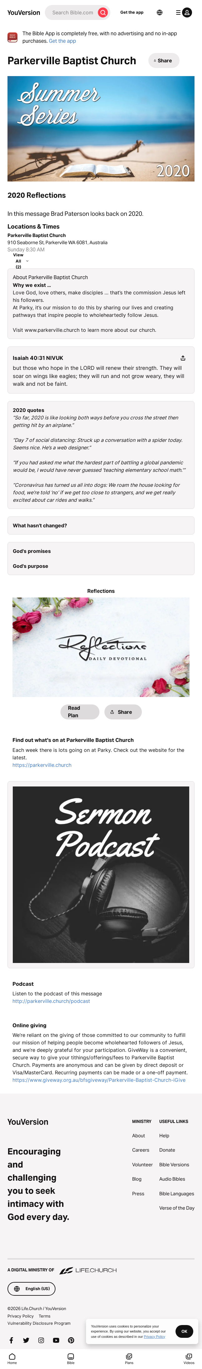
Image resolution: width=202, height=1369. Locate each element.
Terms (44, 1315)
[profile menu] (183, 12)
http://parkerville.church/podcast (51, 1001)
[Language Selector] (159, 12)
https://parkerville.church (41, 765)
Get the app (131, 12)
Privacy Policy (20, 1315)
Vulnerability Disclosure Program (38, 1323)
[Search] (70, 12)
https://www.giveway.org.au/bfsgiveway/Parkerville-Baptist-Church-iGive (98, 1080)
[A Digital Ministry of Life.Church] (101, 1267)
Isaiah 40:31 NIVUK (38, 358)
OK (184, 1331)
